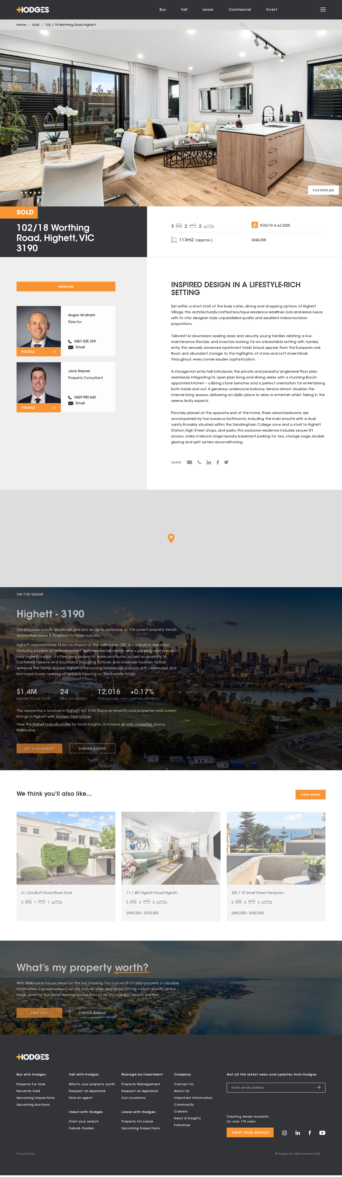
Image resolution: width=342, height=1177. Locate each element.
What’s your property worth (92, 1086)
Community (184, 1106)
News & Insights (187, 1120)
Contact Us (184, 1086)
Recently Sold (28, 1092)
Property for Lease (137, 1123)
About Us (181, 1092)
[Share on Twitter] (226, 463)
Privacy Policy (26, 1155)
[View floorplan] (323, 190)
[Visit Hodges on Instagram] (284, 1136)
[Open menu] (323, 10)
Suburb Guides (81, 1130)
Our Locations (133, 1099)
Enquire (66, 286)
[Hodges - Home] (33, 10)
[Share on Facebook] (218, 464)
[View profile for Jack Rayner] (66, 390)
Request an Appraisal (87, 1092)
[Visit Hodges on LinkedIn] (298, 1136)
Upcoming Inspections (36, 1099)
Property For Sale (31, 1086)
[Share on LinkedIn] (209, 464)
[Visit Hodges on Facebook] (310, 1136)
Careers (181, 1113)
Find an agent (80, 1099)
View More (310, 795)
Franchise (182, 1127)
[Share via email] (189, 463)
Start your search (84, 1123)
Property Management (140, 1086)
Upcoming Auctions (33, 1106)
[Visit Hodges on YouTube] (322, 1135)
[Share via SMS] (199, 463)
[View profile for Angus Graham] (66, 332)
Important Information (193, 1099)
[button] (171, 539)
